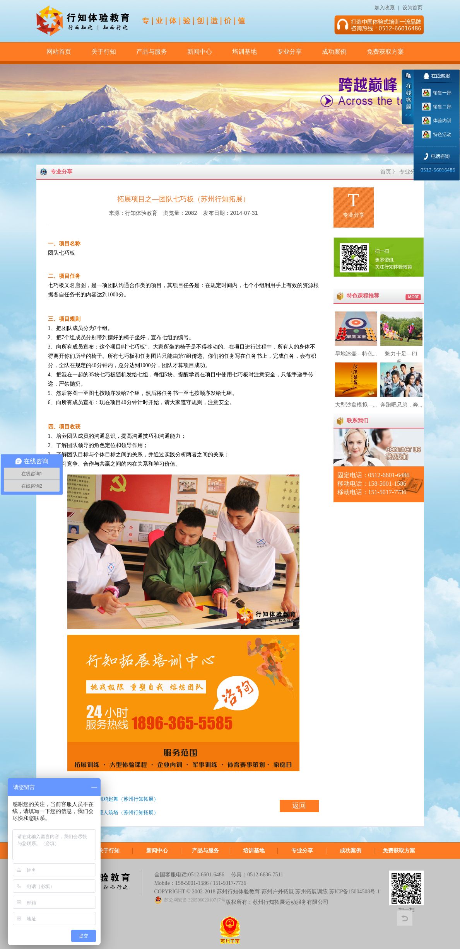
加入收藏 (384, 7)
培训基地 (244, 51)
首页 (385, 172)
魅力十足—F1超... (401, 354)
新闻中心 (199, 51)
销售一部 (441, 92)
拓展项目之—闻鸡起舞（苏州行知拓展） (113, 799)
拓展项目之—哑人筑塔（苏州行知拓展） (113, 812)
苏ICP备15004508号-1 (354, 892)
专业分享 (289, 51)
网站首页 (58, 51)
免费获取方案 (385, 51)
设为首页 (413, 7)
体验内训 (441, 120)
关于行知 (103, 51)
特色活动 (441, 134)
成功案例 (334, 51)
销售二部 (441, 106)
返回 (299, 806)
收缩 (408, 97)
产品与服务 (151, 51)
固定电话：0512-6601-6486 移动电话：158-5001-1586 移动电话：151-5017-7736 (373, 483)
